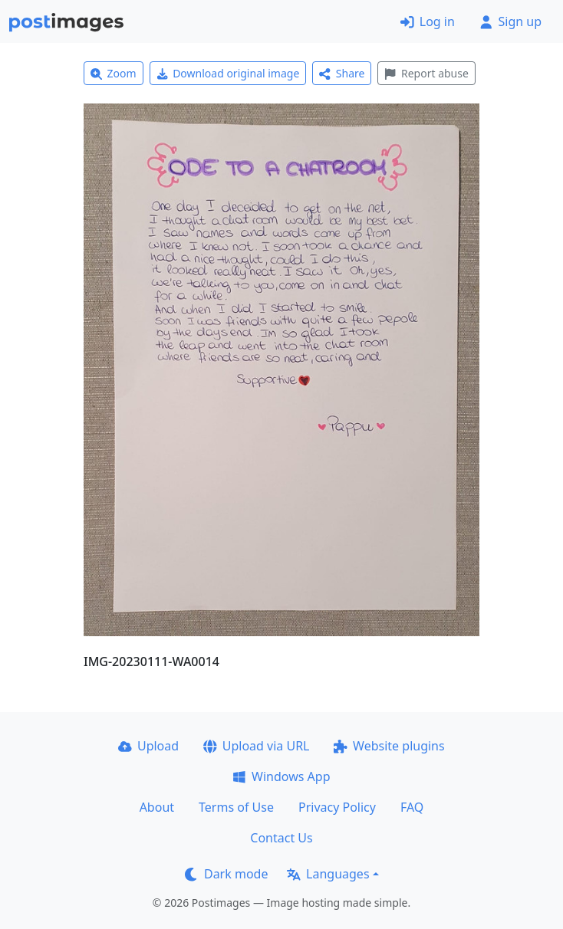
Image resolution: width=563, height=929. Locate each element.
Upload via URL (256, 745)
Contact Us (281, 837)
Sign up (510, 21)
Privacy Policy (337, 807)
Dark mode (226, 873)
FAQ (411, 807)
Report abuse (426, 73)
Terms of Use (236, 807)
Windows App (281, 776)
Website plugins (389, 745)
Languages (328, 873)
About (157, 807)
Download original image (228, 73)
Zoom (114, 73)
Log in (427, 21)
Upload (148, 745)
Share (341, 73)
